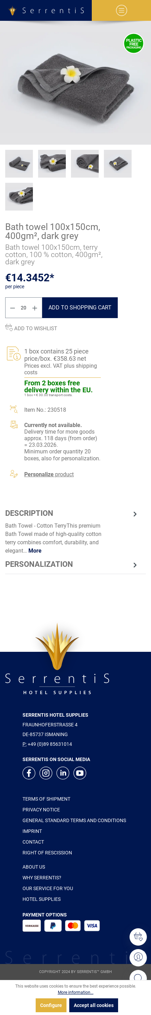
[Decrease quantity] (12, 307)
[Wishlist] (138, 937)
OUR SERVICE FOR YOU (48, 888)
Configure (51, 1005)
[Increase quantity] (35, 307)
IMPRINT (32, 831)
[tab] (72, 531)
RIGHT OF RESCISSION (47, 852)
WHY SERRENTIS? (42, 877)
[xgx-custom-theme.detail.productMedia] (75, 83)
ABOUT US (34, 867)
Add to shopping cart (80, 307)
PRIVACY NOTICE (41, 809)
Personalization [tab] (72, 564)
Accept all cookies (94, 1005)
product (49, 474)
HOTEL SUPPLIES (42, 899)
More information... (76, 992)
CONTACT (33, 842)
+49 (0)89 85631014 (50, 744)
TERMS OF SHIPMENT (46, 799)
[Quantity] (23, 307)
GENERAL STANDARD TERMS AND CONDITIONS (74, 820)
